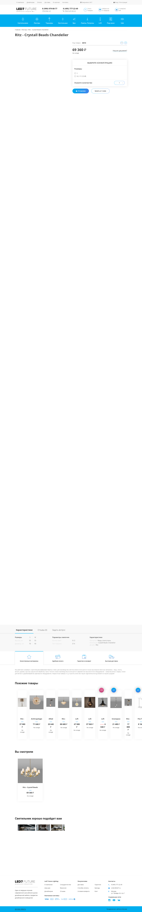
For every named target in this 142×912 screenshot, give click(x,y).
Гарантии (98, 885)
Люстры (24, 30)
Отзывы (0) (42, 630)
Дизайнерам (30, 2)
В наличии (56, 2)
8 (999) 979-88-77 (49, 8)
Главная (17, 30)
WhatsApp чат (46, 11)
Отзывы (62, 891)
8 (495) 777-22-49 (70, 8)
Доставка (47, 2)
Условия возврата (83, 891)
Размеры (78, 69)
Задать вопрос (58, 630)
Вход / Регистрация (121, 2)
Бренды (97, 888)
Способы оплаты (83, 888)
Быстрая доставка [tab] (112, 658)
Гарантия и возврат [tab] (84, 658)
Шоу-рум (47, 888)
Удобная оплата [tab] (58, 658)
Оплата (39, 2)
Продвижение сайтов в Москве (117, 909)
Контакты (65, 2)
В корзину (81, 91)
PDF (122, 43)
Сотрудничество (65, 885)
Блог (96, 891)
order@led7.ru (116, 888)
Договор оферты (20, 909)
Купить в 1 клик (100, 91)
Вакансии (63, 888)
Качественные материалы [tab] (29, 658)
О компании (20, 2)
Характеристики (24, 630)
